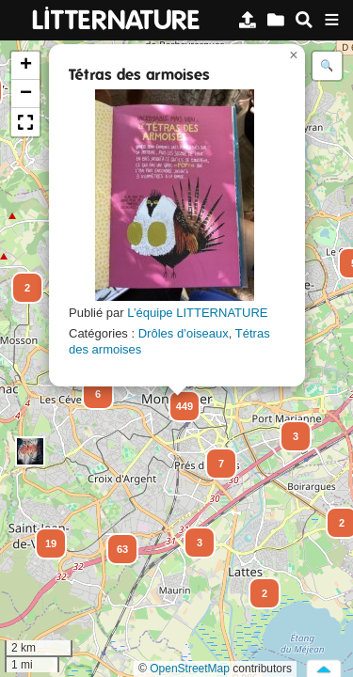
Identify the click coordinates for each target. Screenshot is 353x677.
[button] (19, 279)
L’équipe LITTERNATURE (197, 313)
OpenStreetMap (190, 668)
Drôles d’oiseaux (183, 333)
